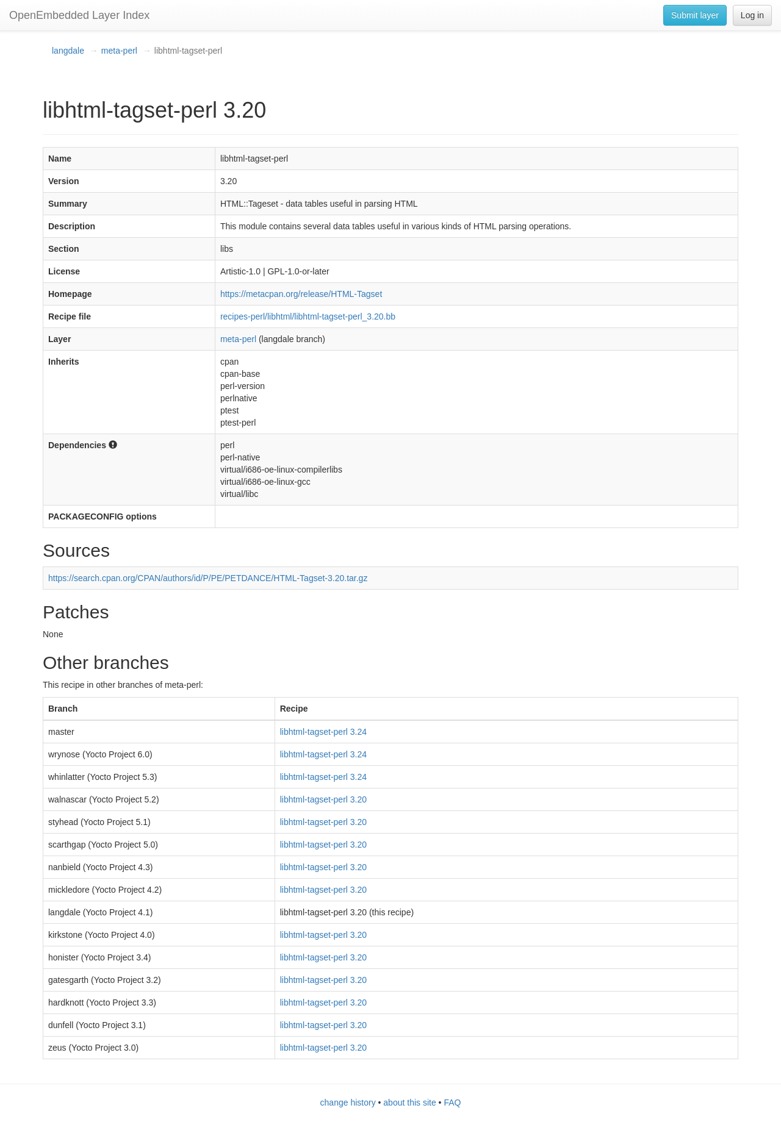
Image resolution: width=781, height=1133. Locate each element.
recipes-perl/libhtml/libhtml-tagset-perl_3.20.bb (307, 316)
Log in (752, 15)
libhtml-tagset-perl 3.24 (323, 732)
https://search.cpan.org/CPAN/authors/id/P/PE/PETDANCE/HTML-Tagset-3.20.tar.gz (207, 578)
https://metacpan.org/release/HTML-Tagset (301, 294)
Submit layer (695, 15)
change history (348, 1102)
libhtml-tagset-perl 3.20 (323, 799)
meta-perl (119, 50)
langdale (68, 50)
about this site (409, 1102)
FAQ (452, 1102)
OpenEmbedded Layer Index (79, 15)
